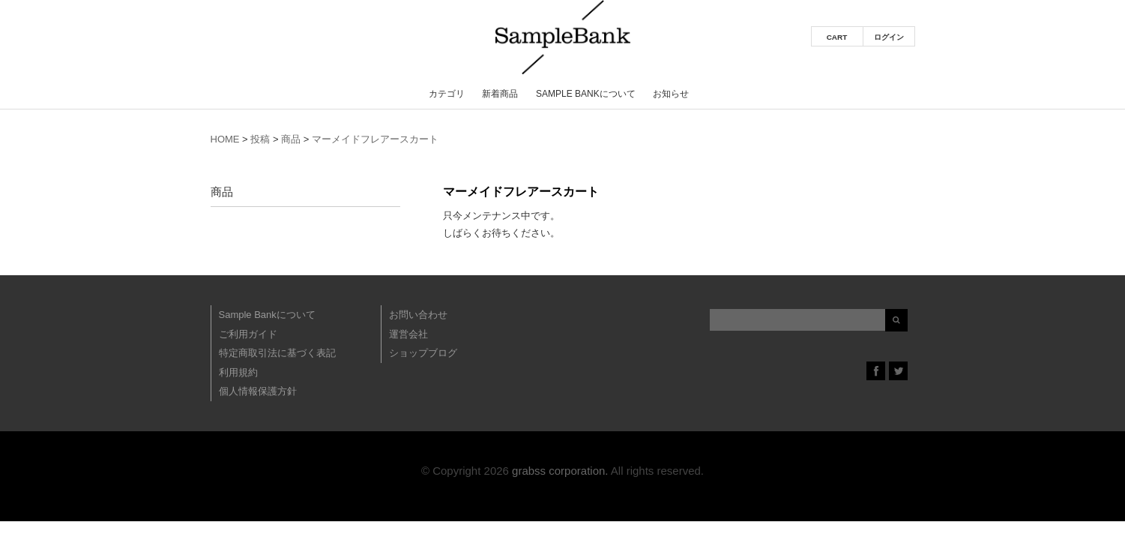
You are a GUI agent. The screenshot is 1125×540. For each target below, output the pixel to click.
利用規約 (238, 372)
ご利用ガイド (248, 334)
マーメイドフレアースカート (375, 139)
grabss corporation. (560, 470)
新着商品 (500, 93)
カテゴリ (447, 93)
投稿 (260, 139)
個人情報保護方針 (258, 391)
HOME (225, 139)
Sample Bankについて (586, 93)
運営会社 (408, 334)
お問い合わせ (418, 314)
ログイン (889, 37)
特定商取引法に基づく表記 (277, 352)
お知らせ (671, 93)
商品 (291, 139)
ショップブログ (423, 352)
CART (837, 37)
